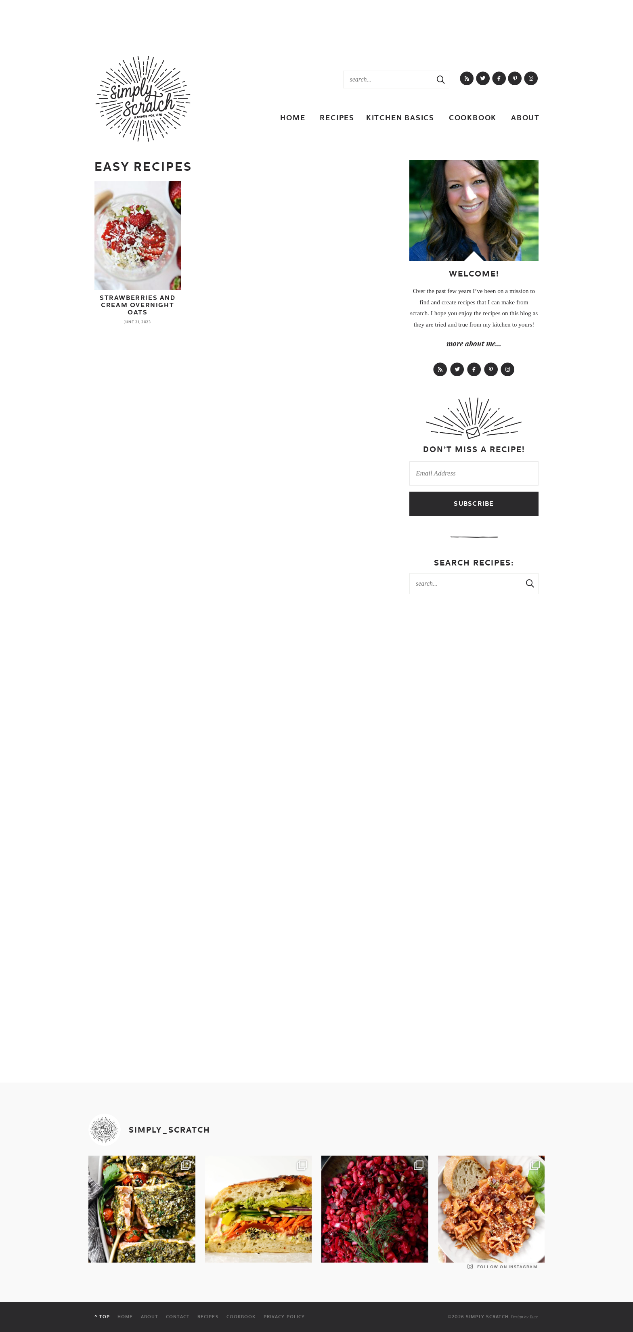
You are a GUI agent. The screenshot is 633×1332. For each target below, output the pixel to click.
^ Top (102, 1316)
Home (292, 117)
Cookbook (473, 117)
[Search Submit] (441, 79)
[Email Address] (474, 473)
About (525, 117)
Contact (178, 1316)
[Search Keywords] (388, 79)
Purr (534, 1316)
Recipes (337, 117)
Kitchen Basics (400, 117)
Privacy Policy (284, 1316)
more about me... (473, 343)
